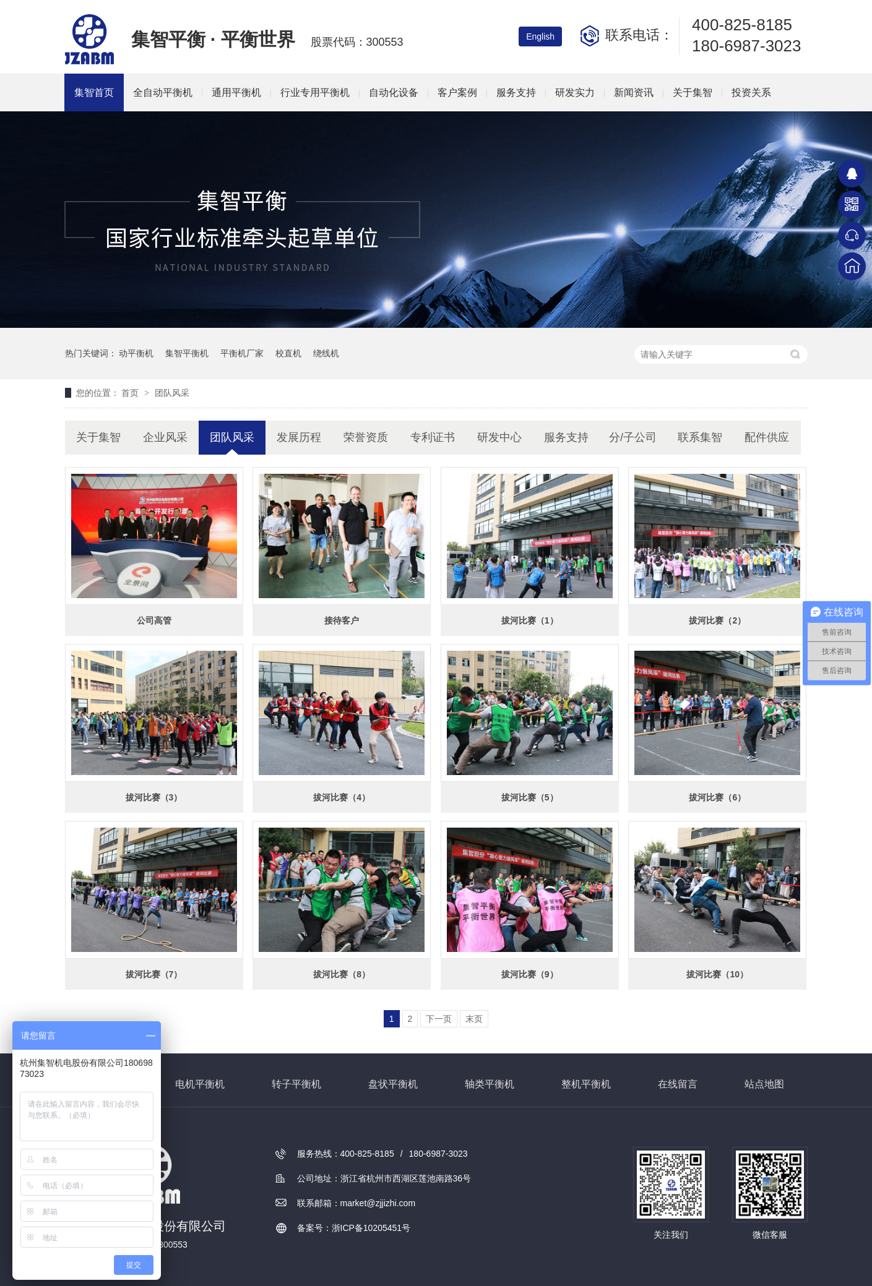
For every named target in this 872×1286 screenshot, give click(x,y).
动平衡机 (136, 353)
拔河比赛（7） (154, 974)
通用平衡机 (236, 92)
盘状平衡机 (393, 1084)
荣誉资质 (365, 437)
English (540, 36)
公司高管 (154, 620)
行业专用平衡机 (315, 92)
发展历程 (299, 437)
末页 (474, 1019)
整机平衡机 (586, 1084)
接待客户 (341, 620)
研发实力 (575, 92)
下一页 (439, 1019)
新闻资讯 (634, 92)
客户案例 (457, 92)
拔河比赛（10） (717, 974)
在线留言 (677, 1084)
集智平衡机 (187, 353)
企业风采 (165, 437)
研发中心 (499, 437)
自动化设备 (393, 92)
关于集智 (692, 92)
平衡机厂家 (242, 353)
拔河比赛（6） (717, 797)
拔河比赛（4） (341, 797)
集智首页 (94, 92)
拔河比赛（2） (717, 620)
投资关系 (751, 92)
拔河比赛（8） (341, 974)
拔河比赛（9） (529, 974)
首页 (131, 393)
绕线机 (326, 353)
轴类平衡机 (489, 1084)
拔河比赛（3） (154, 797)
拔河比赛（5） (529, 797)
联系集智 (700, 437)
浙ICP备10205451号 (371, 1228)
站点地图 (764, 1084)
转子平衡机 (296, 1084)
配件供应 (767, 437)
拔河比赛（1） (529, 620)
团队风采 (172, 393)
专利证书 (432, 437)
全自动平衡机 (162, 92)
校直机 (288, 353)
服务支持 (516, 92)
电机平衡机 (200, 1084)
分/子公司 (633, 437)
